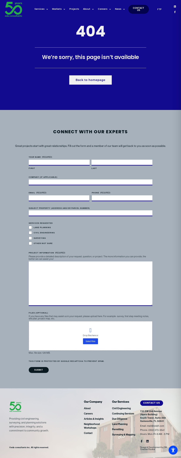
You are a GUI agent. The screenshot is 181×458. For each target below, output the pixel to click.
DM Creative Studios (153, 448)
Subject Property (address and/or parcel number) (59, 208)
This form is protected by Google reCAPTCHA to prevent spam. (66, 361)
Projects (74, 9)
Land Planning (42, 228)
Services (41, 9)
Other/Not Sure (43, 243)
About (88, 9)
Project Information (47, 253)
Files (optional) (38, 313)
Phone (101, 192)
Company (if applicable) (43, 177)
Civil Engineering (44, 233)
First (32, 168)
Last (94, 168)
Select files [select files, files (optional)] (90, 341)
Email (37, 192)
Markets (58, 9)
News (120, 9)
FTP (159, 9)
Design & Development (150, 447)
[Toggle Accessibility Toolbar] (173, 450)
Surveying (40, 238)
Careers (104, 9)
